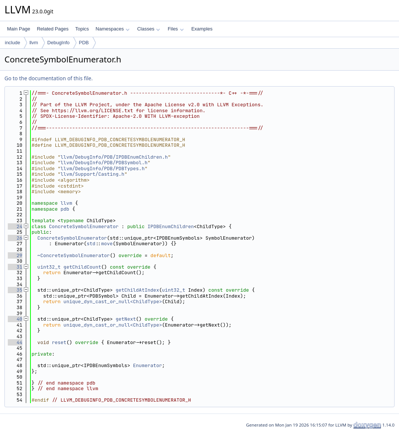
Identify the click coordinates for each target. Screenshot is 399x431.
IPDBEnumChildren (170, 226)
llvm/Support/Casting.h (92, 174)
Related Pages (52, 29)
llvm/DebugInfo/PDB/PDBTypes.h (103, 168)
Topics (82, 29)
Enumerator (147, 365)
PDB (84, 42)
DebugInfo (58, 42)
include (12, 42)
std (91, 243)
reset (59, 342)
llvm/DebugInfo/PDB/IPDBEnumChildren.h (114, 157)
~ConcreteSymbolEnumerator (74, 255)
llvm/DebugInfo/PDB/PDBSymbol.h (104, 162)
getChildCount (82, 267)
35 (15, 290)
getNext (126, 319)
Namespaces (112, 29)
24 (15, 226)
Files (176, 29)
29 (15, 255)
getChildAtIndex (137, 290)
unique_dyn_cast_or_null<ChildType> (113, 301)
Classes (148, 29)
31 (15, 267)
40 (15, 319)
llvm (33, 42)
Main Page (18, 29)
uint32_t (49, 267)
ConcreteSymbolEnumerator (84, 226)
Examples (202, 29)
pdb (65, 209)
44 (15, 342)
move (107, 243)
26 (15, 238)
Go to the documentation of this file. (48, 78)
